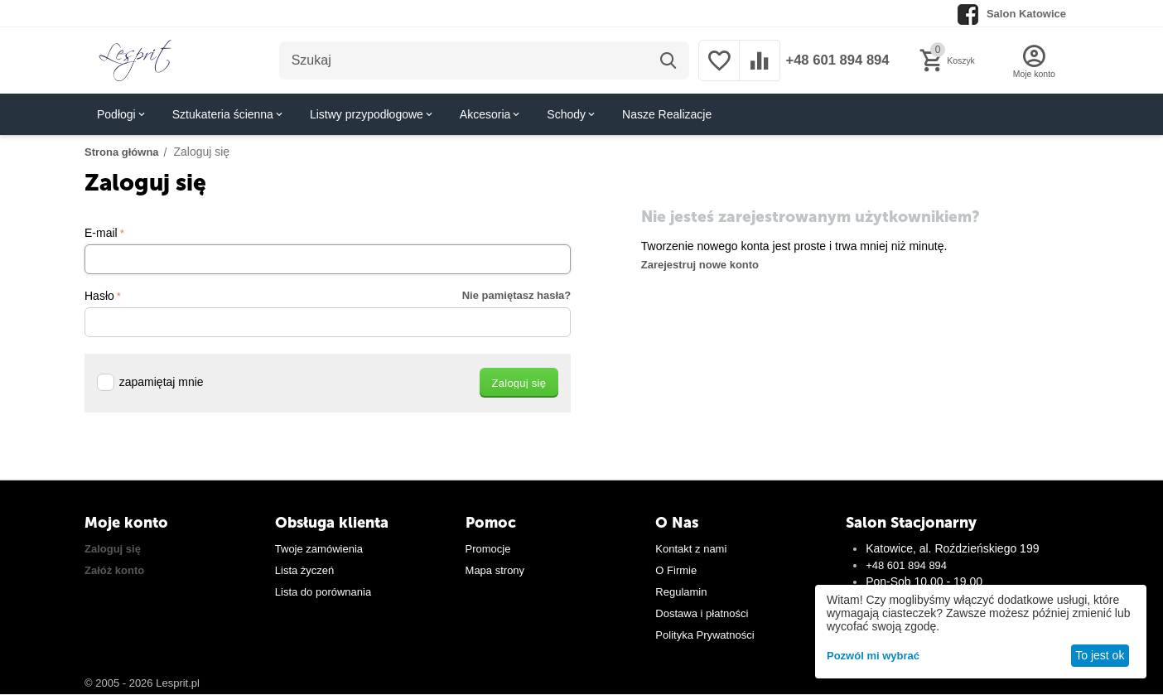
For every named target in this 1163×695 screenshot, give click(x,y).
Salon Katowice (1026, 13)
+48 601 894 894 (833, 60)
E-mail (101, 232)
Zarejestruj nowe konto (700, 264)
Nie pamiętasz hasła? (517, 295)
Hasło (99, 295)
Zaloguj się (112, 549)
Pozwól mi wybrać (873, 655)
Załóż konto (114, 570)
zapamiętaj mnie (150, 382)
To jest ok (1099, 655)
